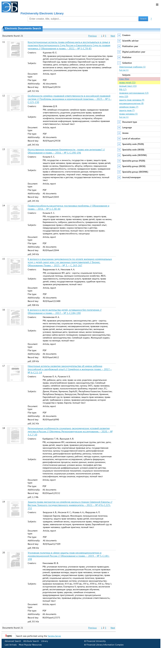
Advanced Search (13, 641)
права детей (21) (127, 82)
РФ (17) (123, 89)
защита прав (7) (127, 110)
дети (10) (123, 96)
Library (44, 641)
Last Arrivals (11, 644)
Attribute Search (31, 641)
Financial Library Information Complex (105, 644)
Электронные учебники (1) (132, 66)
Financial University (96, 641)
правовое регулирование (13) (134, 93)
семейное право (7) (128, 106)
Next (113, 35)
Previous (92, 35)
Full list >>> (124, 70)
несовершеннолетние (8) (131, 103)
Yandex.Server (54, 636)
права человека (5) (128, 113)
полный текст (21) (128, 86)
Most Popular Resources (30, 644)
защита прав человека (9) (131, 99)
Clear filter (124, 78)
